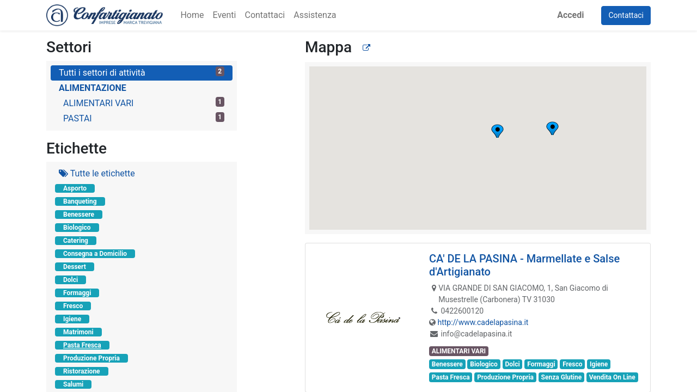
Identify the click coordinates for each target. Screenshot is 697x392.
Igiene (72, 319)
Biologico (77, 227)
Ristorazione (81, 371)
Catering (75, 240)
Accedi (570, 15)
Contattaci (626, 15)
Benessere (78, 214)
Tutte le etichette (97, 173)
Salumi (73, 384)
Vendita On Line (612, 377)
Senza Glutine (561, 377)
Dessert (74, 267)
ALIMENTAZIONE (92, 88)
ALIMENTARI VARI (143, 102)
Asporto (75, 188)
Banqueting (80, 201)
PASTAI (143, 118)
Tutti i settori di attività (141, 72)
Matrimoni (78, 332)
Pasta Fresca (82, 345)
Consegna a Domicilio (95, 254)
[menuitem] (192, 15)
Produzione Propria (91, 358)
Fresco (73, 306)
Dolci (70, 280)
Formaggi (77, 293)
